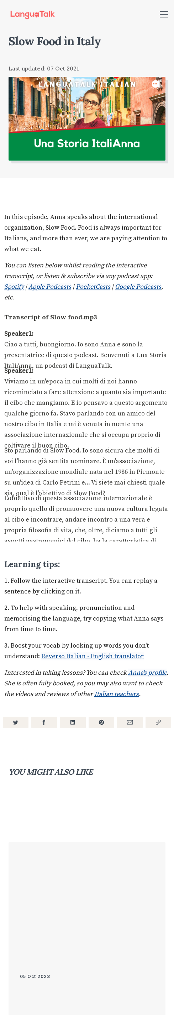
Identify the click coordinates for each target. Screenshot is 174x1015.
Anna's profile (147, 673)
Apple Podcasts (49, 287)
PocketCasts (93, 287)
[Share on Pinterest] (101, 722)
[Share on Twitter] (15, 722)
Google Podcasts (138, 287)
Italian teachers (116, 694)
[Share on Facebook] (44, 722)
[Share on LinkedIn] (72, 722)
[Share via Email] (130, 722)
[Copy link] (158, 722)
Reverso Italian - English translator (92, 656)
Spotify (14, 287)
